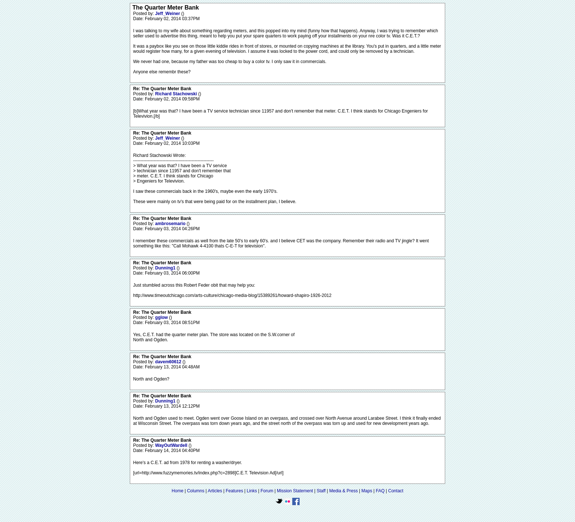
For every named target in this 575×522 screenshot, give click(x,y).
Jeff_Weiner (168, 13)
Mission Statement (295, 490)
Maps (367, 490)
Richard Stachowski (176, 93)
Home (177, 490)
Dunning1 (166, 268)
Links (252, 490)
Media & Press (343, 490)
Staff (320, 490)
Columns (195, 490)
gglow (162, 317)
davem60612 (169, 361)
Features (234, 490)
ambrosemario (171, 223)
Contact (395, 490)
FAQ (380, 490)
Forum (267, 490)
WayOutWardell (171, 445)
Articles (215, 490)
